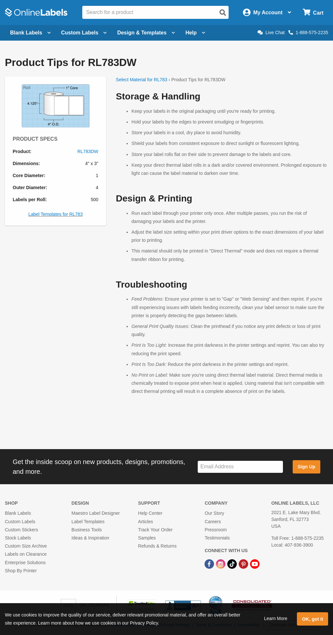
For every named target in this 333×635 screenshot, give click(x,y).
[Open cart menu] (313, 12)
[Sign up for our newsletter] (240, 467)
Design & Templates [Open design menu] (146, 32)
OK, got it (312, 619)
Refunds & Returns (157, 546)
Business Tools (87, 529)
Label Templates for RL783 (55, 214)
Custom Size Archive (26, 546)
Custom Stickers (21, 529)
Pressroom (216, 529)
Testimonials (217, 537)
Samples (147, 537)
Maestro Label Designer (96, 513)
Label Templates (88, 521)
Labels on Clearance (26, 554)
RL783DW (88, 151)
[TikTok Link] (232, 563)
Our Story (214, 513)
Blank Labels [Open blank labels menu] (30, 32)
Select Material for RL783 (141, 79)
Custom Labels (20, 521)
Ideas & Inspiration (90, 537)
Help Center (150, 513)
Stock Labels (18, 537)
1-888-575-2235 (308, 32)
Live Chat (271, 32)
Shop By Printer (21, 570)
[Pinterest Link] (244, 563)
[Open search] (223, 13)
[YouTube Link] (255, 563)
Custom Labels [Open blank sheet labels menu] (84, 32)
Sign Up (306, 466)
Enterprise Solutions (25, 562)
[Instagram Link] (221, 563)
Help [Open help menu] (195, 32)
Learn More (275, 618)
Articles (145, 521)
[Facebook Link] (210, 563)
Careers (213, 521)
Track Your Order (155, 529)
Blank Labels (18, 513)
